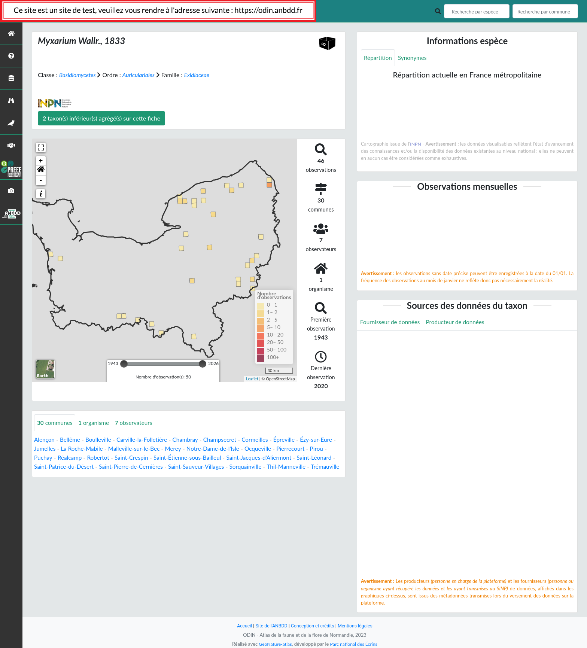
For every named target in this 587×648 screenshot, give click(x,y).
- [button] (41, 180)
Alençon (44, 439)
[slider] (124, 364)
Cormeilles (263, 439)
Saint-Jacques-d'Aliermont (287, 457)
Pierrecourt (318, 448)
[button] (41, 171)
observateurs (137, 422)
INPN (416, 144)
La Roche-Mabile (101, 448)
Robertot (119, 457)
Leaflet (252, 378)
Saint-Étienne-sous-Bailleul (212, 457)
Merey (195, 448)
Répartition (378, 57)
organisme (96, 422)
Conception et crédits (312, 626)
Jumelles (62, 448)
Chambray (191, 439)
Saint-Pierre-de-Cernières (161, 466)
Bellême (71, 439)
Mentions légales (357, 626)
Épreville (294, 439)
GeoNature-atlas (274, 644)
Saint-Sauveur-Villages (229, 466)
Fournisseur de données (391, 322)
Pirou (41, 457)
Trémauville (83, 475)
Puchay (62, 457)
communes (55, 422)
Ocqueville (284, 448)
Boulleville (100, 439)
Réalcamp (90, 457)
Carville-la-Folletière (146, 439)
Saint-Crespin (154, 457)
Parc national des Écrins (354, 644)
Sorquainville (281, 466)
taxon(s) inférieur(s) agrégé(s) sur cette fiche (101, 118)
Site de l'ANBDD (270, 626)
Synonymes (414, 57)
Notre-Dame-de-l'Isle (237, 448)
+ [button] (41, 160)
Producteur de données (459, 322)
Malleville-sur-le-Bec (155, 448)
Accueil (242, 626)
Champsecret (227, 439)
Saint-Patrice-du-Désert (92, 466)
